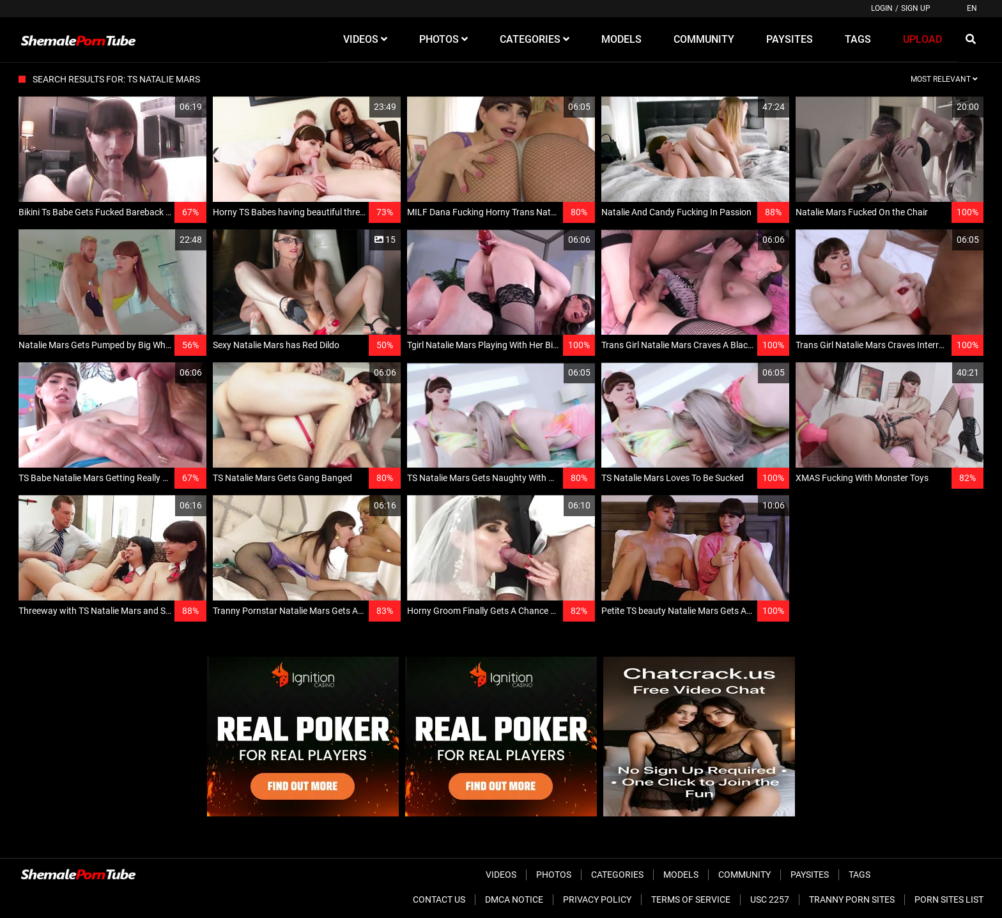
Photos (553, 874)
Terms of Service (690, 899)
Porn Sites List (948, 899)
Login (882, 8)
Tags (859, 874)
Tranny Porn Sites (852, 899)
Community (744, 874)
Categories (617, 874)
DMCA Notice (514, 899)
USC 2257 (769, 899)
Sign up (915, 8)
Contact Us (439, 899)
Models (680, 874)
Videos (501, 874)
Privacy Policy (597, 899)
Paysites (809, 874)
